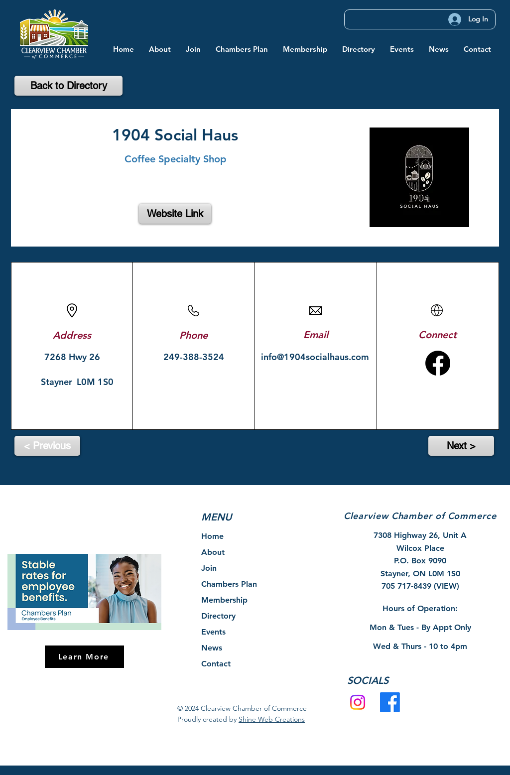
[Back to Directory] (68, 86)
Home (212, 536)
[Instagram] (358, 702)
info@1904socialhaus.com (315, 357)
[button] (159, 49)
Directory (218, 616)
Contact (216, 663)
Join (209, 568)
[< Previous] (47, 446)
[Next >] (461, 446)
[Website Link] (175, 214)
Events (213, 632)
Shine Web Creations (272, 719)
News (211, 647)
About (213, 552)
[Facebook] (390, 702)
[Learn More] (84, 657)
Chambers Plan (229, 584)
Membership (224, 600)
